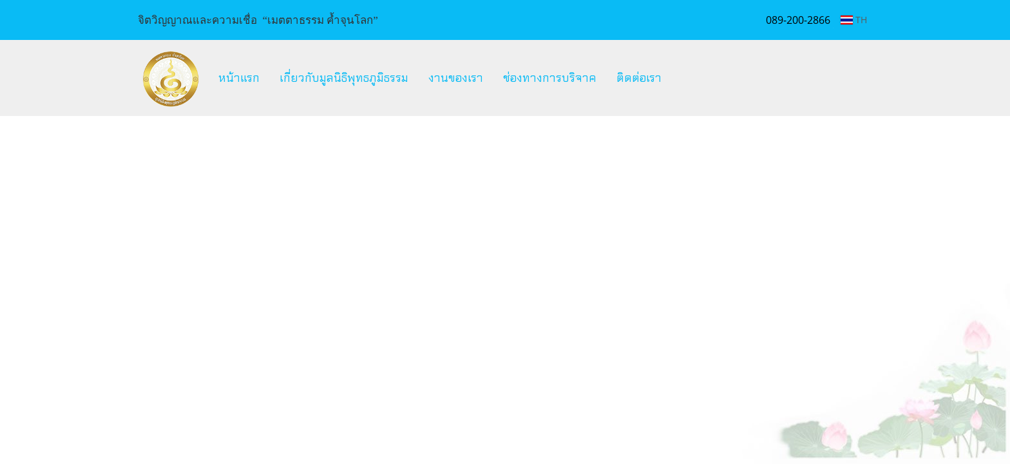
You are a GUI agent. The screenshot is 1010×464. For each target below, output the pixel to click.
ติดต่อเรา (639, 78)
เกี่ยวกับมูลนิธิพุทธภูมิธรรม (344, 78)
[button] (683, 78)
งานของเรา (455, 78)
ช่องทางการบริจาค (549, 78)
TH (854, 20)
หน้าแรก (239, 78)
